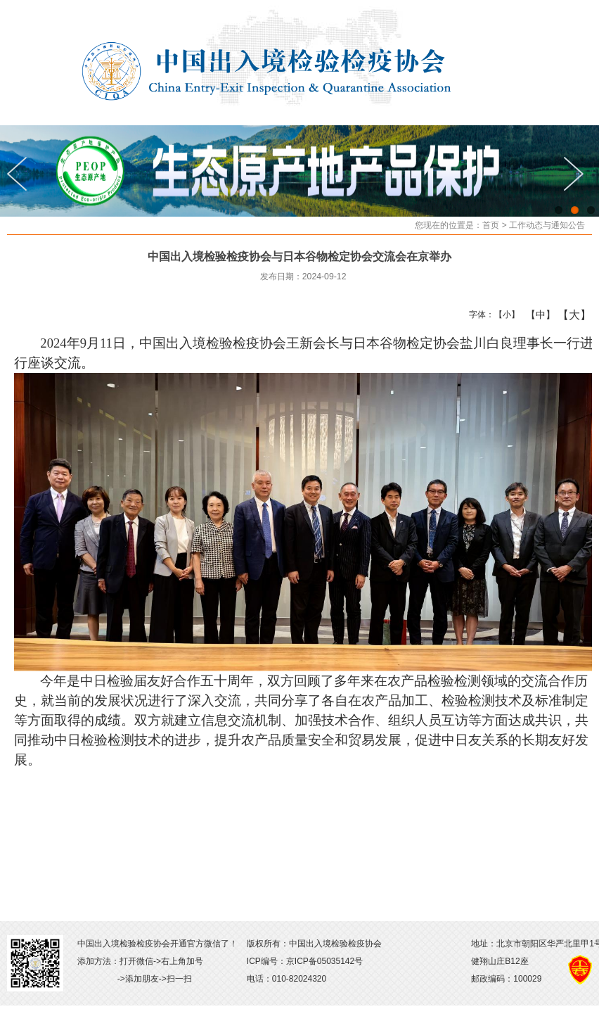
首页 (490, 225)
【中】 (535, 314)
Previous (21, 174)
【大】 (567, 314)
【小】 (503, 314)
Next (578, 174)
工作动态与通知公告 (547, 225)
